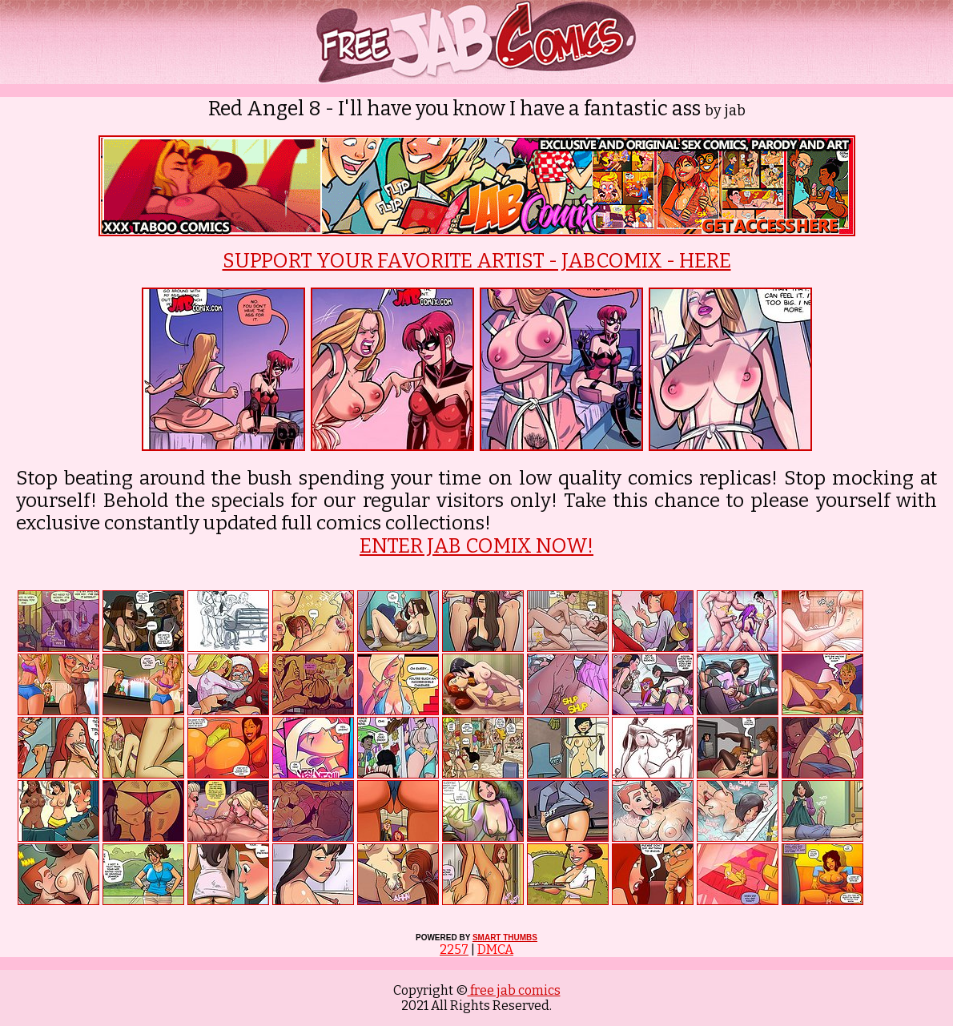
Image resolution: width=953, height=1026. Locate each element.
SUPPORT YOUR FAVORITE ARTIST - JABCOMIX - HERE (477, 261)
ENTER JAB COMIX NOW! (476, 546)
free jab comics (514, 990)
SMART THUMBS (504, 937)
